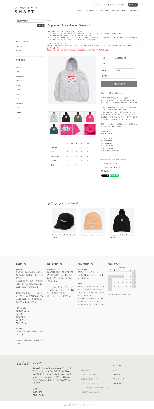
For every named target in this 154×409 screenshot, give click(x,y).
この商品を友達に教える (109, 163)
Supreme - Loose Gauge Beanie (92, 235)
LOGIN (122, 5)
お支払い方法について (88, 374)
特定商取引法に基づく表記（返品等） (114, 159)
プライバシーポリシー (120, 379)
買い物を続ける (106, 171)
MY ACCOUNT (100, 5)
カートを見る (117, 374)
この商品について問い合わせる (111, 167)
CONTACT (133, 11)
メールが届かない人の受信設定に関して (94, 388)
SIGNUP (112, 5)
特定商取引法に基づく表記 (90, 392)
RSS (114, 383)
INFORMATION (118, 11)
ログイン (116, 370)
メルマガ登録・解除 (88, 383)
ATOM (119, 383)
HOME (49, 20)
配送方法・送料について (89, 379)
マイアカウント (118, 366)
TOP (79, 11)
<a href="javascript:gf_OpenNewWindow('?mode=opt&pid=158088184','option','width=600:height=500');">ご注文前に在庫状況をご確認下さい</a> (72, 168)
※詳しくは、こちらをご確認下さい (59, 296)
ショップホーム (86, 366)
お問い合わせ (85, 370)
